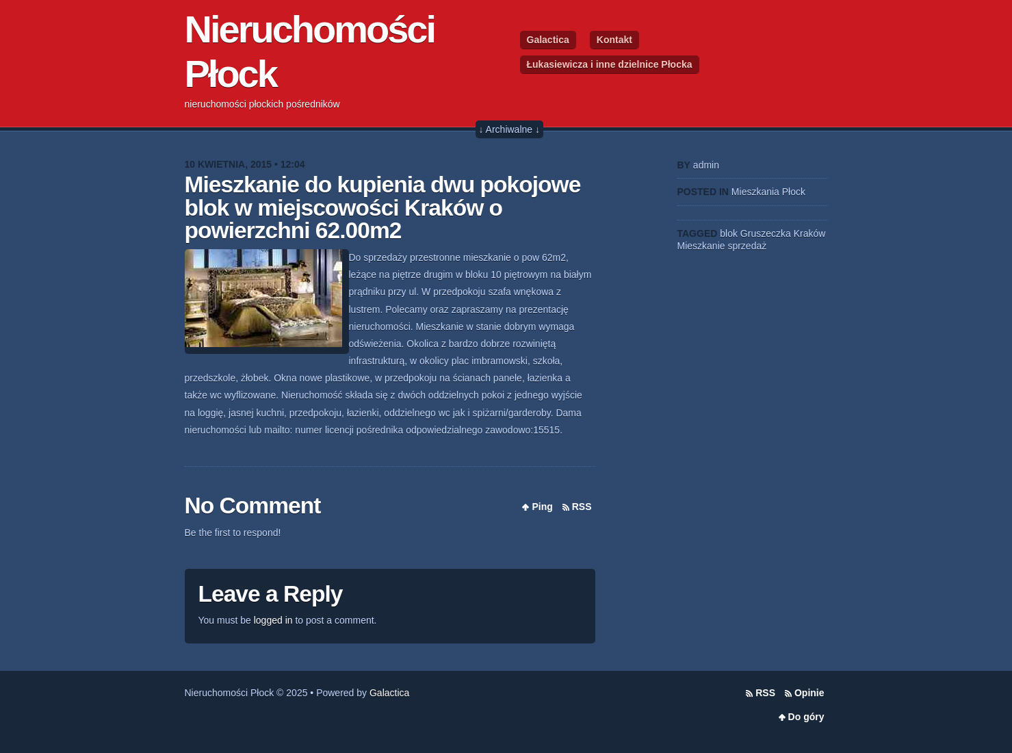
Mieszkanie (701, 245)
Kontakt (614, 39)
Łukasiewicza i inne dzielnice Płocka (609, 64)
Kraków (810, 233)
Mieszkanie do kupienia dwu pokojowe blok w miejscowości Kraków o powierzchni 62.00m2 (383, 207)
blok (729, 233)
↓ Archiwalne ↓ (509, 129)
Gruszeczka (765, 233)
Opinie (809, 692)
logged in (273, 620)
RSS (582, 506)
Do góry (806, 716)
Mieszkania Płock (768, 191)
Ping (542, 506)
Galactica (548, 39)
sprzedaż (746, 245)
